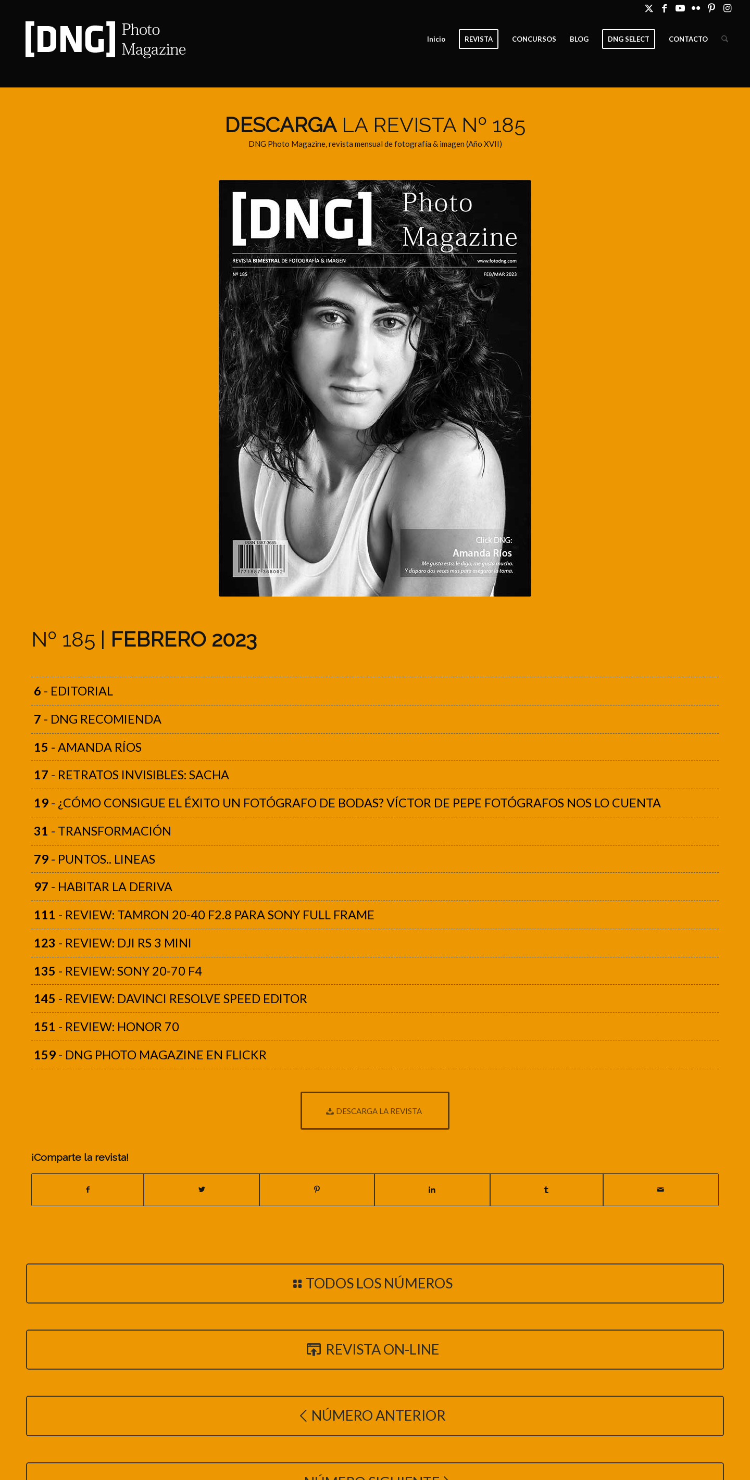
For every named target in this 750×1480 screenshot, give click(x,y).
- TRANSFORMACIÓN (102, 831)
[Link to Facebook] (664, 8)
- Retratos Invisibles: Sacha (131, 774)
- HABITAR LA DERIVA (103, 886)
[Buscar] (725, 39)
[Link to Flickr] (695, 8)
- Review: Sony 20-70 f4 (118, 971)
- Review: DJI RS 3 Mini (113, 942)
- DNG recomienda (97, 719)
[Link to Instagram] (727, 8)
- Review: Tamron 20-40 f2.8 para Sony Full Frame (204, 914)
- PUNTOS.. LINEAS (94, 859)
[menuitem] (436, 39)
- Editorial (73, 691)
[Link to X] (648, 8)
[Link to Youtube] (680, 8)
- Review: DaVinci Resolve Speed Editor (170, 998)
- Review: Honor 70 (106, 1026)
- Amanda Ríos (88, 747)
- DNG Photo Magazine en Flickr (150, 1054)
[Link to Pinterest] (711, 8)
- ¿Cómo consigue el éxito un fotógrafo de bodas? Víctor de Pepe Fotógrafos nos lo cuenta (347, 802)
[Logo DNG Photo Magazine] (103, 39)
